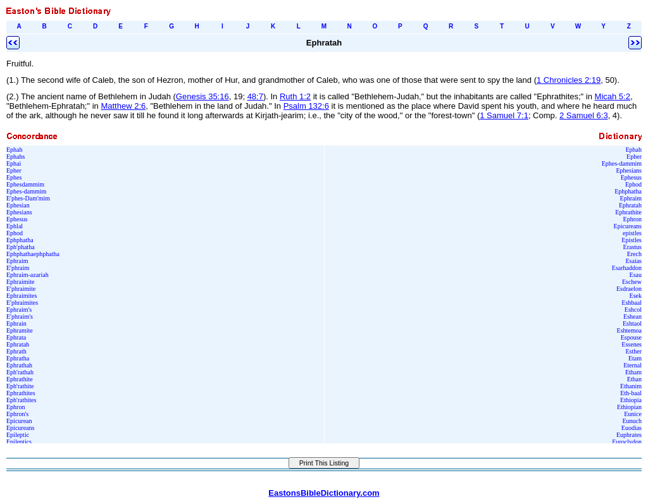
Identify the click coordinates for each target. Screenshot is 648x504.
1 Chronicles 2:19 (569, 80)
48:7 (255, 96)
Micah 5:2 (612, 96)
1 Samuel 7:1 (504, 115)
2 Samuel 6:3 (583, 115)
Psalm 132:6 (306, 106)
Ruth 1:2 (295, 96)
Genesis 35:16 (202, 96)
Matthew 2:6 (123, 106)
